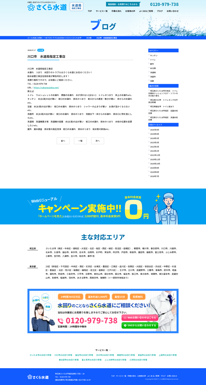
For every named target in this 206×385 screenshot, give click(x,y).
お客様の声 (130, 11)
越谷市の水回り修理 (84, 355)
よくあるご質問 (146, 11)
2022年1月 (154, 151)
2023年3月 (154, 142)
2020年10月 (155, 163)
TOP (90, 11)
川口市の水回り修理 (63, 355)
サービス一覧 (102, 11)
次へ (98, 140)
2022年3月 (154, 146)
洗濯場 (153, 72)
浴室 (152, 80)
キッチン (154, 55)
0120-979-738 (92, 319)
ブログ (160, 11)
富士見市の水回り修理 (91, 359)
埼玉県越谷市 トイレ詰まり (162, 106)
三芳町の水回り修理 (138, 359)
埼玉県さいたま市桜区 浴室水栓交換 (163, 111)
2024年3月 (154, 138)
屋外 (152, 64)
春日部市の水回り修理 (69, 359)
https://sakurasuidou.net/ (46, 87)
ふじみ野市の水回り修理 (115, 359)
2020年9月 (154, 167)
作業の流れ (116, 11)
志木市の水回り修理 (105, 355)
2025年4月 (154, 129)
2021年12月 (155, 155)
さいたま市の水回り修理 (40, 355)
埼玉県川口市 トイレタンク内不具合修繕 (163, 101)
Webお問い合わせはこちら (142, 317)
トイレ (153, 59)
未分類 (40, 50)
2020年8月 (154, 172)
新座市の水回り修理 (147, 355)
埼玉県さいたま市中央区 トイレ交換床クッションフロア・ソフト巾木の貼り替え (163, 93)
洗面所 (153, 76)
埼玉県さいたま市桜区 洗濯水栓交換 (163, 118)
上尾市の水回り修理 (168, 355)
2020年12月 (155, 159)
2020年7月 (154, 176)
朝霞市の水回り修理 (126, 355)
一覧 (80, 140)
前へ (63, 140)
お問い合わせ (173, 11)
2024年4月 (154, 134)
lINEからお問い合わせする (142, 325)
